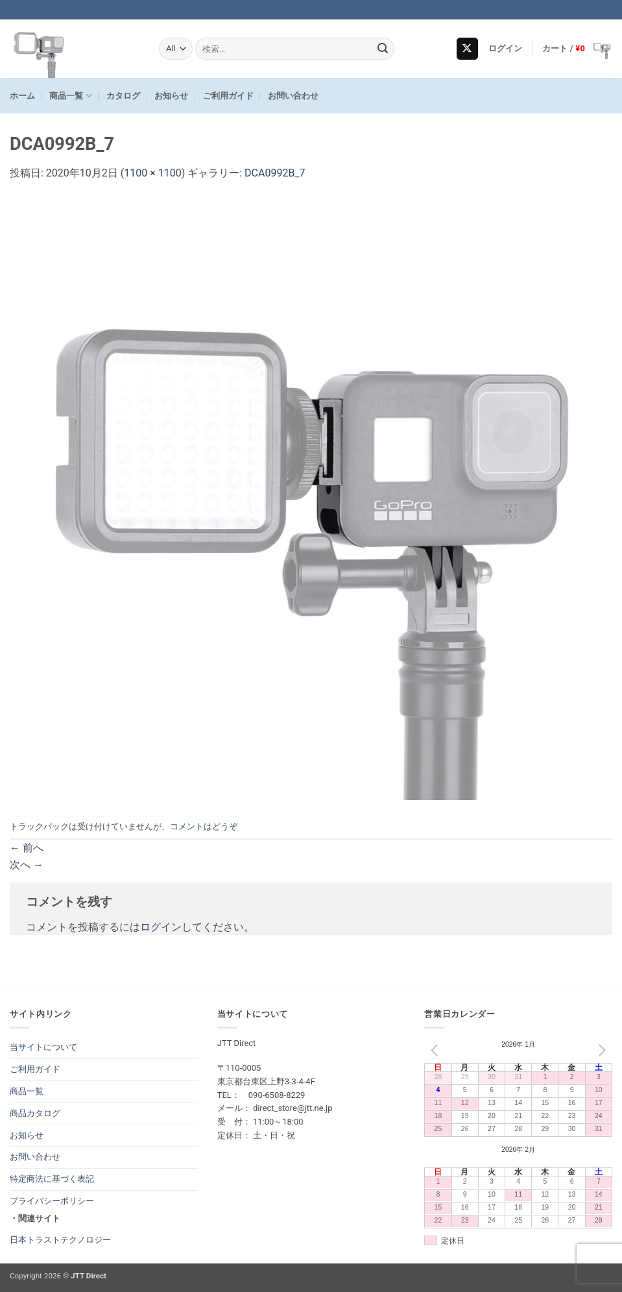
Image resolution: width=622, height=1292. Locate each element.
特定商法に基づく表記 (52, 1179)
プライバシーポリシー (52, 1201)
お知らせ (171, 96)
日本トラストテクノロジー (60, 1240)
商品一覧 (70, 96)
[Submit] (383, 49)
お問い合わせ (293, 96)
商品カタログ (35, 1113)
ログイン (161, 927)
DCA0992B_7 (275, 173)
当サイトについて (43, 1047)
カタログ (123, 96)
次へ (26, 865)
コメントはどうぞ (203, 826)
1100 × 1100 (152, 173)
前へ (26, 848)
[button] (505, 49)
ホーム (22, 96)
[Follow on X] (467, 49)
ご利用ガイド (228, 96)
